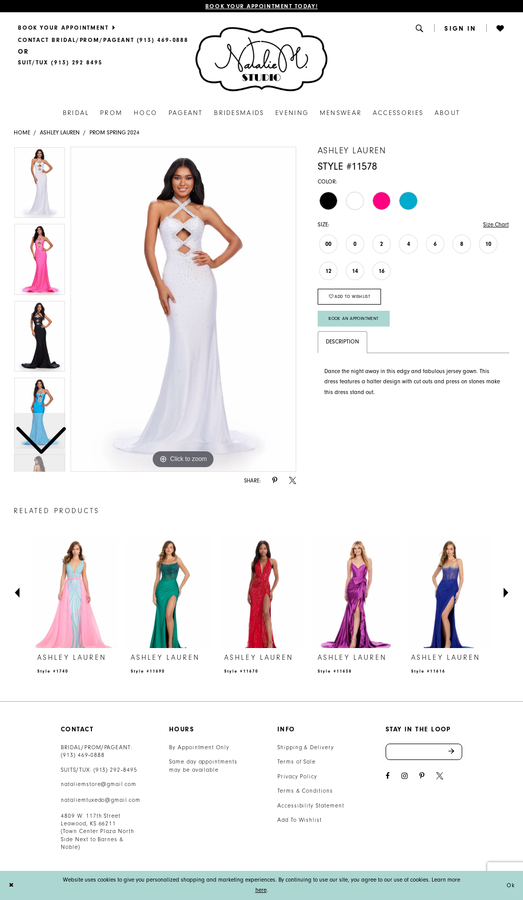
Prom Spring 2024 (114, 132)
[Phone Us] (103, 39)
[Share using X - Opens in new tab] (292, 480)
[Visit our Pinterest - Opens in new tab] (421, 776)
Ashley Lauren (60, 132)
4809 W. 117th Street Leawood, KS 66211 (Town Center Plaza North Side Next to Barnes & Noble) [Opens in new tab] (97, 832)
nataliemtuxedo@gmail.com (100, 800)
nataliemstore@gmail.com (98, 784)
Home (22, 132)
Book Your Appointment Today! (261, 6)
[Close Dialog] (11, 885)
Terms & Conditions (305, 791)
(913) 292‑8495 (115, 770)
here (261, 890)
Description (342, 341)
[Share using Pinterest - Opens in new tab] (274, 480)
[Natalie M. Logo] (261, 59)
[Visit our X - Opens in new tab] (439, 776)
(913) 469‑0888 (83, 755)
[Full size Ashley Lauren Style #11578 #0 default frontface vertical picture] (183, 309)
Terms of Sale (296, 761)
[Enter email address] (424, 752)
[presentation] (75, 592)
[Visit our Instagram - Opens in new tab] (404, 776)
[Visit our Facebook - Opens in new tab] (388, 776)
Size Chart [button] (496, 224)
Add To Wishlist (299, 820)
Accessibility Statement (310, 805)
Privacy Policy (297, 776)
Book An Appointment (353, 318)
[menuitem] (103, 27)
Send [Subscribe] (455, 752)
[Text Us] (60, 62)
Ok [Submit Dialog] (510, 885)
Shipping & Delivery (305, 747)
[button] (420, 28)
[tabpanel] (183, 309)
